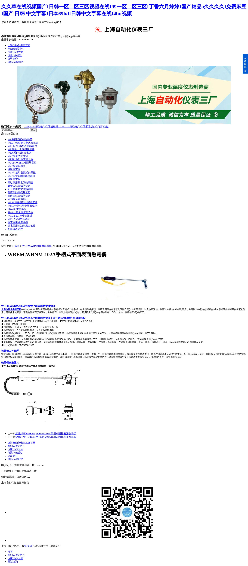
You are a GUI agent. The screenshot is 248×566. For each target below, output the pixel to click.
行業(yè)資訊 (15, 55)
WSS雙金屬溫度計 (18, 199)
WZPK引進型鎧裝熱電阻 (21, 176)
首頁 (17, 246)
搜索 (33, 130)
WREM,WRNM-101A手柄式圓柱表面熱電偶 (45, 433)
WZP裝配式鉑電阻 (18, 156)
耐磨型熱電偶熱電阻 (19, 195)
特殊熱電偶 (14, 169)
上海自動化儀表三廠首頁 (21, 442)
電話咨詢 (13, 561)
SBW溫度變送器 (17, 209)
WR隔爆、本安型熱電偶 (21, 149)
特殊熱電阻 (14, 179)
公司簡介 (13, 58)
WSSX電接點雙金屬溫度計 (22, 202)
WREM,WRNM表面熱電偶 (22, 146)
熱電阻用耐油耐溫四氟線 (21, 225)
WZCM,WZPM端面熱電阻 (22, 162)
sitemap (28, 546)
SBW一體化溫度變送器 (20, 212)
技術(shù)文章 (15, 52)
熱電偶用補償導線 (18, 222)
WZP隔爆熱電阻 (17, 166)
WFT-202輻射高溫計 (19, 219)
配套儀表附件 (15, 229)
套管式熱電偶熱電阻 (19, 186)
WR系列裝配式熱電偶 (20, 139)
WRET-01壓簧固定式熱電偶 (23, 142)
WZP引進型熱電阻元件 (20, 159)
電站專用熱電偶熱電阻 (20, 182)
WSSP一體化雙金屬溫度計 (22, 205)
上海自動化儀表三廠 (19, 45)
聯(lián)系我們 (15, 62)
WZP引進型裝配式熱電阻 (22, 172)
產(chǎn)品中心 (16, 48)
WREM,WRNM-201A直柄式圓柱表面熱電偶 (45, 436)
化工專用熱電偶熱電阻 (20, 189)
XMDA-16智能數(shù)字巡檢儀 (41, 126)
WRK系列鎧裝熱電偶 (19, 152)
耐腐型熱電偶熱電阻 (19, 192)
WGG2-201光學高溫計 (20, 215)
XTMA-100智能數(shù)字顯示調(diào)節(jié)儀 (83, 126)
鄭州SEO (55, 546)
